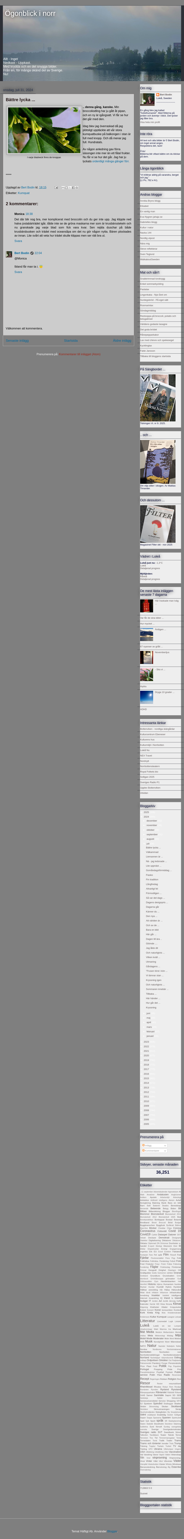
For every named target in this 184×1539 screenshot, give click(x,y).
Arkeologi (177, 1197)
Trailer (169, 1440)
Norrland (144, 1357)
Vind (148, 1458)
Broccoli (162, 1223)
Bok (179, 1217)
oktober (151, 830)
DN (158, 1243)
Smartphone (176, 1412)
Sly (168, 1412)
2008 (147, 1110)
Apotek (153, 1197)
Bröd (170, 1222)
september (152, 834)
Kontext (177, 1310)
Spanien (166, 1417)
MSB (142, 1342)
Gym (156, 1281)
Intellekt (166, 1295)
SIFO (179, 1401)
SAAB (142, 1395)
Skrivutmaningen (162, 1409)
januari (150, 1036)
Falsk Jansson (147, 350)
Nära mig (145, 243)
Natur (152, 1345)
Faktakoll (176, 1251)
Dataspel (162, 1234)
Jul (160, 1301)
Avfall (178, 1200)
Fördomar (176, 1267)
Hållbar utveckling (149, 1290)
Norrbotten (145, 1352)
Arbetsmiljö (164, 1197)
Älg (169, 1467)
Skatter (177, 1403)
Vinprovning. (175, 1458)
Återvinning (161, 1467)
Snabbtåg (161, 1414)
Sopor (143, 1417)
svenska (143, 1429)
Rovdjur (177, 1387)
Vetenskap (176, 1454)
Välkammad (152, 852)
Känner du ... (152, 911)
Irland (167, 1298)
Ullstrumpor (168, 1449)
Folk (179, 1258)
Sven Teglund (147, 254)
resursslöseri (175, 1383)
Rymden (154, 1390)
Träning (143, 1446)
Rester (160, 1384)
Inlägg (146, 1145)
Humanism (168, 1284)
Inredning (144, 1295)
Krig (157, 1312)
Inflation (155, 1293)
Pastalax (144, 289)
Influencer (164, 1293)
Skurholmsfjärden (147, 1412)
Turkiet (168, 1446)
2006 (147, 1119)
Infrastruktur (175, 1292)
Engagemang (175, 1249)
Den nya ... (151, 916)
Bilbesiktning (155, 1211)
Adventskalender (160, 1192)
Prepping (158, 1369)
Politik (162, 1366)
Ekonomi (168, 1246)
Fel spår (158, 1255)
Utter (166, 1452)
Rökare (178, 1392)
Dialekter (144, 1240)
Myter (167, 1342)
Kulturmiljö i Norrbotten (152, 745)
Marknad (177, 1329)
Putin (152, 1374)
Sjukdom (148, 1403)
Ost (170, 1360)
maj (149, 1017)
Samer (149, 1395)
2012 (147, 1092)
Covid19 (145, 1234)
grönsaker (170, 1278)
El (180, 1246)
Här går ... (151, 934)
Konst (158, 1310)
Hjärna (159, 1284)
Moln (166, 1338)
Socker (170, 1415)
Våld (155, 1461)
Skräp (178, 1409)
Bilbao (143, 1211)
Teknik (171, 1435)
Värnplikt (143, 1464)
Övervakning (145, 1470)
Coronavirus (147, 1230)
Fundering (144, 1267)
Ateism (171, 1200)
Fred (142, 1264)
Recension (176, 1375)
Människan (176, 1341)
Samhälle (159, 1395)
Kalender (144, 1304)
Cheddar (161, 1228)
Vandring (148, 1454)
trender (165, 1443)
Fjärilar (144, 1257)
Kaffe (179, 1301)
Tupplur (152, 1446)
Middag (170, 1336)
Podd (155, 1366)
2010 (147, 1101)
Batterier (156, 1206)
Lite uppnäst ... (153, 865)
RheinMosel (146, 1386)
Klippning (144, 1307)
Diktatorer (166, 1240)
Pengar (164, 1363)
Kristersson (145, 1317)
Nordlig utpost (147, 238)
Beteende (155, 1208)
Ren (179, 1379)
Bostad (169, 1219)
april (149, 1022)
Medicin (158, 1332)
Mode (149, 1338)
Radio (167, 1374)
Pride (169, 1369)
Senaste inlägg (17, 340)
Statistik (149, 1424)
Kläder (165, 1307)
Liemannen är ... (154, 856)
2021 (147, 1051)
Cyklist (154, 1235)
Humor (143, 1287)
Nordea (143, 1349)
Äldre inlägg (122, 340)
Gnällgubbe (145, 1273)
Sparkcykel (176, 1418)
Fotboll (172, 1261)
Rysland (164, 1389)
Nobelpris (171, 1346)
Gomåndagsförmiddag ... (159, 870)
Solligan (177, 1415)
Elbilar (142, 1249)
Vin (142, 1457)
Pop (170, 1366)
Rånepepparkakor (149, 334)
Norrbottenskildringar (150, 1355)
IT (150, 1301)
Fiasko (149, 875)
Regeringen (155, 1379)
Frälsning (177, 1264)
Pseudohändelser (147, 1372)
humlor (177, 1284)
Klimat (177, 1303)
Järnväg (172, 1301)
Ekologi (159, 1246)
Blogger (112, 1531)
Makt (156, 1329)
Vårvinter (168, 1461)
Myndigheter (159, 1342)
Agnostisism (173, 1192)
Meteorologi (160, 1336)
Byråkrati (170, 1225)
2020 (147, 1055)
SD (173, 1395)
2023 (147, 1041)
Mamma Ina (165, 1329)
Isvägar (144, 1301)
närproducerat (167, 1358)
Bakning (156, 1203)
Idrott (148, 1293)
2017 (147, 1069)
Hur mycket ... (147, 623)
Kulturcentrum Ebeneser (152, 734)
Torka (178, 1438)
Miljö (178, 1335)
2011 (147, 1096)
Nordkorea (157, 1349)
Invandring (154, 1298)
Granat (177, 1272)
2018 (147, 1064)
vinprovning (159, 1457)
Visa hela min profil (150, 122)
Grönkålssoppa (157, 1279)
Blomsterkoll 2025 (167, 1217)
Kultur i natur (146, 227)
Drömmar (164, 1243)
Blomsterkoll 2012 (148, 1217)
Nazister (161, 1346)
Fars (151, 1255)
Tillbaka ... (151, 993)
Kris (163, 1312)
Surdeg (167, 1427)
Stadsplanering (174, 1421)
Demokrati (164, 1237)
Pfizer (142, 1366)
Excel (160, 1252)
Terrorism (144, 1438)
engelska (144, 1252)
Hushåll (160, 1287)
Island (178, 1298)
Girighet (162, 1270)
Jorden (155, 1301)
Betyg (165, 1208)
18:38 (29, 213)
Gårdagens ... (153, 966)
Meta (150, 1335)
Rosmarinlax (146, 305)
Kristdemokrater (174, 1313)
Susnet (143, 1493)
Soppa (149, 1418)
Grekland (144, 1276)
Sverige (155, 1429)
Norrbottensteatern (150, 766)
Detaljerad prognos (150, 568)
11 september (147, 1192)
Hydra (143, 686)
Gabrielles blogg (148, 222)
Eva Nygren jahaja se (151, 216)
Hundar (151, 1287)
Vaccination (175, 1451)
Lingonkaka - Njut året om (153, 294)
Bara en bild (152, 929)
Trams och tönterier (150, 1443)
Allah (142, 1195)
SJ (141, 1403)
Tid (156, 1438)
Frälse (169, 1264)
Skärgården (160, 1412)
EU (155, 1251)
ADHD (143, 709)
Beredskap (176, 1205)
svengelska (176, 1427)
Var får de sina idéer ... (152, 618)
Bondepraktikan (146, 1220)
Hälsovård (176, 1290)
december (152, 820)
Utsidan (144, 793)
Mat (142, 1331)
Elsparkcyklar (153, 1249)
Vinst (142, 1461)
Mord (172, 1339)
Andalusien (162, 1194)
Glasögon (172, 1270)
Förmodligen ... (154, 893)
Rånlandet (161, 1392)
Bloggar (166, 1211)
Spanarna (157, 1418)
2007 (147, 1115)
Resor (145, 1383)
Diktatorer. (176, 1240)
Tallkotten (144, 1435)
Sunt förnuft (156, 1426)
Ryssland (176, 1389)
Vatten (167, 1455)
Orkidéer (163, 1360)
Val (141, 1454)
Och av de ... (152, 925)
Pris (179, 1369)
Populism (177, 1366)
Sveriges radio (148, 1432)
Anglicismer (176, 1195)
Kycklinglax (146, 345)
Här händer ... (153, 998)
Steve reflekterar (148, 248)
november (152, 825)
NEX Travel (146, 755)
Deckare (152, 1237)
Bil (179, 1208)
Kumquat (24, 193)
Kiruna (169, 1304)
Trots (171, 1444)
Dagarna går (152, 907)
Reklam (163, 1379)
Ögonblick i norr (29, 13)
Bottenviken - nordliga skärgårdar (157, 729)
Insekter (155, 1295)
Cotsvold (162, 1231)
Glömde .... (151, 943)
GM (179, 1270)
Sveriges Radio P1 (150, 782)
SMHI (143, 1414)
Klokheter (154, 1307)
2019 (147, 1060)
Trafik (161, 1440)
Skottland (176, 1406)
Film (165, 1254)
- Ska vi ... (160, 669)
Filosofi (173, 1255)
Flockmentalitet (157, 1258)
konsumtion (167, 1310)
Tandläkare (154, 1435)
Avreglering (145, 1203)
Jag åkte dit (152, 948)
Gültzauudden (146, 1281)
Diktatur (143, 1243)
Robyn (165, 1387)
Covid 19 (174, 1230)
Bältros (178, 1225)
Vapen (161, 1455)
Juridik (165, 1301)
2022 (147, 1046)
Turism (160, 1446)
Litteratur (147, 1321)
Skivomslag (154, 1407)
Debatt (143, 1238)
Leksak (178, 1317)
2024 (147, 816)
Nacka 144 (145, 232)
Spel (142, 1421)
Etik (150, 1252)
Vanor (155, 1454)
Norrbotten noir (170, 1352)
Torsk (155, 1441)
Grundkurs (155, 1275)
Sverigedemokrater (172, 1429)
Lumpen (177, 1326)
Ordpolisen (152, 1360)
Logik (170, 1321)
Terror (178, 1435)
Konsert (150, 1310)
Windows (176, 1464)
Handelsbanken (168, 1281)
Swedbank (169, 1432)
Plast (148, 1366)
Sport (152, 1421)
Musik (149, 1341)
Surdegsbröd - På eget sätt (154, 300)
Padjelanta (176, 1360)
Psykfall (160, 1372)
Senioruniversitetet (149, 1401)
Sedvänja (144, 1398)
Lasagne (170, 1317)
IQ (161, 1298)
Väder (177, 1460)
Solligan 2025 (147, 777)
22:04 (38, 253)
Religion (172, 1379)
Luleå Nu (145, 750)
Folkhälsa (144, 1261)
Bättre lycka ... (153, 847)
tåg (179, 1446)
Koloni (143, 1310)
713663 (144, 1488)
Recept (144, 1378)
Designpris (176, 1238)
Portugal (144, 1369)
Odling (177, 1357)
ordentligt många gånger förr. (110, 161)
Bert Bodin (21, 253)
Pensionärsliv (174, 1363)
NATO (143, 1346)
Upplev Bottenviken (150, 787)
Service (162, 1401)
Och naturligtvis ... (155, 952)
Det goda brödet (148, 329)
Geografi (152, 1270)
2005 (147, 1124)
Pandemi (156, 1363)
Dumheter (173, 1243)
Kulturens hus (147, 739)
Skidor (143, 1406)
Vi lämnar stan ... (154, 975)
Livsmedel (162, 1321)
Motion (178, 1338)
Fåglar (154, 1266)
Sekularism (176, 1398)
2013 (147, 1087)
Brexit (154, 1223)
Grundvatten (168, 1275)
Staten (143, 1424)
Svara (18, 241)
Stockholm (159, 1424)
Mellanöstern (168, 1332)
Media (150, 1331)
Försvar (143, 1270)
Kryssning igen (153, 980)
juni (149, 1013)
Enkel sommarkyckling (151, 284)
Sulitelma (144, 1427)
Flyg (173, 1258)
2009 (147, 1105)
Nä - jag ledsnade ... (156, 861)
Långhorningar (146, 1329)
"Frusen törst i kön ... (157, 971)
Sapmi (168, 1395)
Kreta (150, 1312)
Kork (142, 1312)
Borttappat (159, 1219)
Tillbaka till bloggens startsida (155, 356)
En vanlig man (147, 211)
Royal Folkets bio (149, 771)
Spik (147, 1421)
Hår (161, 1290)
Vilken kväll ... (153, 957)
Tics (151, 1438)
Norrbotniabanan (174, 1349)
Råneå (143, 576)
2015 (147, 1078)
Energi (164, 1249)
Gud (179, 1279)
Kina (163, 1304)
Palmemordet (145, 1363)
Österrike (176, 1467)
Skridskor (144, 1409)
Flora (167, 1258)
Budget (178, 1223)
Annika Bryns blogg (150, 200)
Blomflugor (176, 1211)
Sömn (178, 1432)
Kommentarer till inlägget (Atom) (79, 354)
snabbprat (151, 1415)
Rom (171, 1387)
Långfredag (152, 884)
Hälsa (167, 1290)
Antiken (143, 1197)
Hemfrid (143, 1284)
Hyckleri (177, 1287)
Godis (154, 1273)
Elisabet (144, 206)
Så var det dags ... (155, 898)
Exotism (167, 1252)
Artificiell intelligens (159, 1200)
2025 (147, 812)
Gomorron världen (165, 1273)
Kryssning (151, 1007)
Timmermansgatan (167, 1438)
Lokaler (178, 1321)
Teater (163, 1435)
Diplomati (152, 1243)
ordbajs (143, 1360)
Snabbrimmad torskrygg (152, 278)
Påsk (159, 1375)
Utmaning (151, 961)
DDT (179, 1235)
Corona (177, 1228)
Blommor (145, 1214)
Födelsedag (165, 1267)
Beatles (165, 1206)
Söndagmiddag (148, 310)
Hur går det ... (153, 1002)
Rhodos (157, 1387)
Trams (177, 1440)
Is (172, 1298)
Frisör (163, 1264)
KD (157, 1304)
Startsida (71, 340)
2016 (147, 1074)
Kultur (153, 1316)
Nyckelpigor (155, 1358)
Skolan (165, 1406)
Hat (179, 1281)
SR (166, 1421)
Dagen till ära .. (154, 939)
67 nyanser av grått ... (151, 646)
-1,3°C (159, 563)
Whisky (169, 1464)
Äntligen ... (160, 629)
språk (160, 1420)
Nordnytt (144, 761)
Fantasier (144, 1255)
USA (142, 1451)
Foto (178, 1261)
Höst (142, 1292)
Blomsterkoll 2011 (173, 1214)
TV (174, 1446)
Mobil (143, 1338)
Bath (149, 1206)
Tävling (143, 1449)
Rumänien (144, 1390)
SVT (160, 1432)
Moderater (158, 1338)
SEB (179, 1395)
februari (151, 1031)
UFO (150, 1449)
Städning (177, 1424)
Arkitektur (144, 1200)
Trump (177, 1443)
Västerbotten (153, 1464)
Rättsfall (170, 1392)
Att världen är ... (154, 920)
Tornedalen (145, 1440)
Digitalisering (155, 1240)
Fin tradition (152, 879)
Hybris (168, 1287)
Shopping (171, 1401)
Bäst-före (144, 1228)
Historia (152, 1284)
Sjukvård (157, 1403)
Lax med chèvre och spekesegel (157, 340)
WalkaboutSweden (150, 259)
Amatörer (151, 1195)
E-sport (151, 1246)
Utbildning (150, 1452)
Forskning (164, 1261)
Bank (163, 1203)
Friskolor (150, 1264)
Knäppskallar (175, 1307)
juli (148, 843)
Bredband (144, 1222)
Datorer (172, 1234)
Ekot (175, 1246)
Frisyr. (157, 1264)
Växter (162, 1464)
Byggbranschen (147, 1225)
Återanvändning (147, 1467)
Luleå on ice (162, 1326)
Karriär (152, 1304)
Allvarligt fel (152, 888)
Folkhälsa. (154, 1261)
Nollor (178, 1346)
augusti (151, 839)
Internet (143, 1298)
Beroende (144, 1209)
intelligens (176, 1295)
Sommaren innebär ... (157, 989)
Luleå (143, 565)
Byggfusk (160, 1225)
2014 (147, 1083)
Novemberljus (162, 652)
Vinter (149, 1461)
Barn (142, 1205)
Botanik (177, 1219)
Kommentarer (150, 1150)
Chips (169, 1228)
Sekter (160, 1398)
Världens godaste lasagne (153, 324)
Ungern (178, 1449)
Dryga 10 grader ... (164, 692)
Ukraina (158, 1449)
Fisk (179, 1255)
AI (180, 1191)
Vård (161, 1461)
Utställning (159, 1452)
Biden (173, 1208)
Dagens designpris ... (157, 902)
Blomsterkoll (157, 1214)
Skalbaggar (168, 1404)
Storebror (169, 1424)
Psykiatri (169, 1372)
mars (150, 1027)
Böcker (153, 1228)
